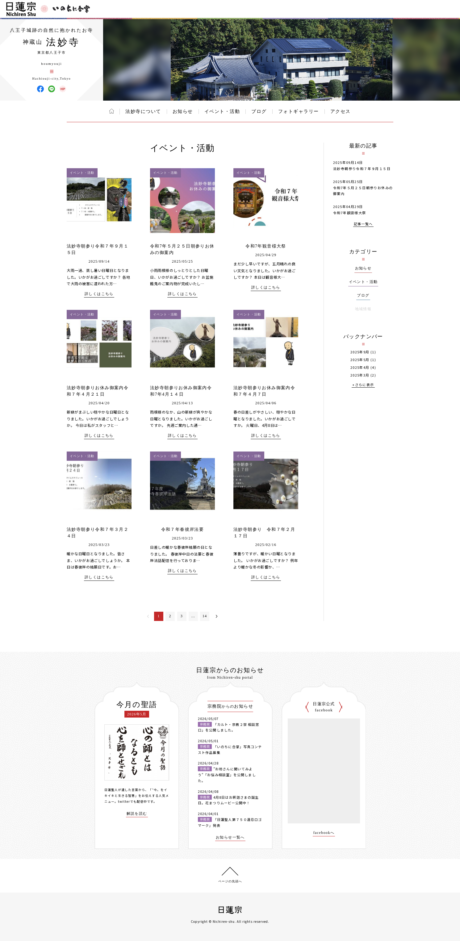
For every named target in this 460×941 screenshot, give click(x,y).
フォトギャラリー (298, 111)
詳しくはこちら (99, 294)
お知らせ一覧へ (230, 837)
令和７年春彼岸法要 (182, 529)
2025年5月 (360, 359)
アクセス (340, 111)
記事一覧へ (363, 224)
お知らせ (183, 111)
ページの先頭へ (230, 881)
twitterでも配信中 (132, 801)
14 (205, 616)
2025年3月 (360, 375)
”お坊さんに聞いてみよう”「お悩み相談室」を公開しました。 (227, 774)
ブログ (259, 111)
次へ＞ (216, 616)
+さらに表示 (363, 385)
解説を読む (137, 814)
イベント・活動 (222, 111)
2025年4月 (360, 367)
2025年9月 (360, 352)
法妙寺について (143, 111)
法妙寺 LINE (51, 88)
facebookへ (324, 833)
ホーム (111, 111)
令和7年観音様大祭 (265, 246)
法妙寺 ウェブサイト (62, 88)
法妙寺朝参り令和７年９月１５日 (362, 168)
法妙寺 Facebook (40, 88)
